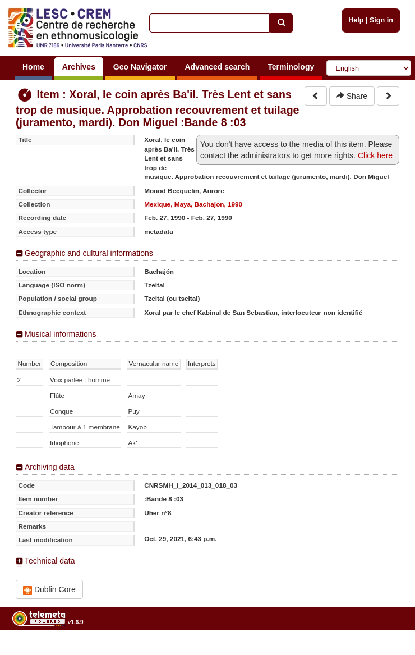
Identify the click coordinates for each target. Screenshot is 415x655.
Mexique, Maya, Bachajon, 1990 (193, 204)
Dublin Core (49, 589)
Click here (375, 155)
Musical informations (60, 333)
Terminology (291, 66)
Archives (78, 66)
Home (33, 66)
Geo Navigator (140, 66)
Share (351, 95)
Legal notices (387, 651)
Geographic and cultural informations (89, 253)
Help (355, 20)
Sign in (381, 20)
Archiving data (50, 466)
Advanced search (217, 66)
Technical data (50, 560)
